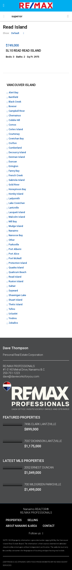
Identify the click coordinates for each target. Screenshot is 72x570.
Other (12, 240)
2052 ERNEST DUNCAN (39, 467)
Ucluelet (13, 313)
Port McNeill (15, 258)
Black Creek (15, 101)
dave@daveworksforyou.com (21, 376)
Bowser (13, 106)
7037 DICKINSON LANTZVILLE (43, 441)
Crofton (13, 143)
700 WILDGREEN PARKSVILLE (42, 484)
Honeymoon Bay (17, 189)
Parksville (14, 244)
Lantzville (14, 207)
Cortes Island (16, 129)
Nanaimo (13, 230)
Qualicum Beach (17, 272)
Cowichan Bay (16, 138)
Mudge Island (16, 226)
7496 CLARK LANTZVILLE (40, 424)
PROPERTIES (14, 520)
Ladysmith (14, 198)
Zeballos (13, 323)
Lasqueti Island (17, 212)
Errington (13, 166)
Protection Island (18, 263)
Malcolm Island (17, 217)
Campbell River (17, 111)
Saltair (12, 286)
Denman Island (17, 157)
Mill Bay (13, 221)
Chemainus (15, 115)
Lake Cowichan (17, 203)
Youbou (13, 318)
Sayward (13, 290)
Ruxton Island (16, 281)
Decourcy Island (17, 152)
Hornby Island (16, 194)
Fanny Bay (14, 171)
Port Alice (14, 253)
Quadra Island (16, 267)
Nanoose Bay (16, 235)
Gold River (14, 184)
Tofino (12, 309)
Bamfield (13, 97)
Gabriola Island (17, 180)
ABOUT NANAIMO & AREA (21, 525)
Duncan (13, 161)
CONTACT (49, 525)
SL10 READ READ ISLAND (23, 50)
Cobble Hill (14, 120)
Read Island (15, 276)
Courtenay (14, 134)
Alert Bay (13, 92)
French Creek (16, 175)
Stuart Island (15, 300)
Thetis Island (15, 304)
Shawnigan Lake (17, 295)
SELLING (32, 520)
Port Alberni (15, 249)
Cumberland (15, 147)
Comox (12, 124)
